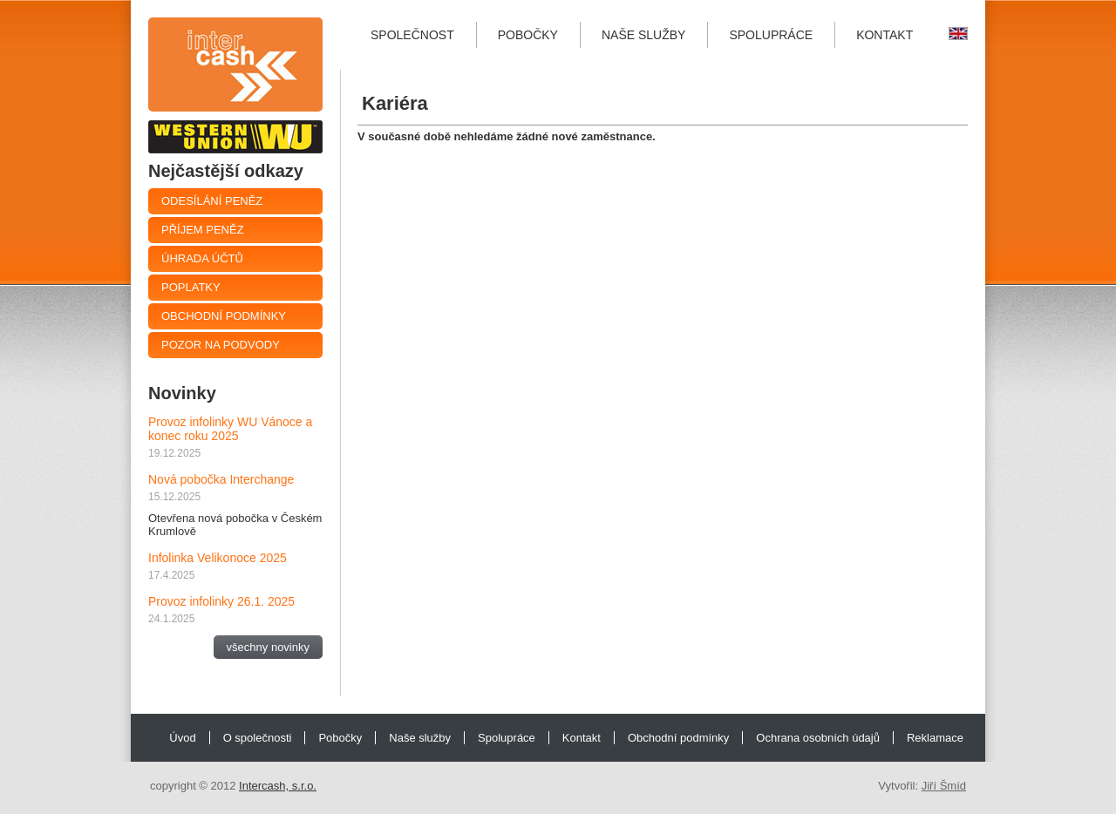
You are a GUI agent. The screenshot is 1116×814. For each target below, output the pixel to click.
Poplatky (191, 287)
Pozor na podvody (220, 344)
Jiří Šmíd (944, 785)
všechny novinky (268, 647)
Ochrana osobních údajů (818, 737)
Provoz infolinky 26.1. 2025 (221, 601)
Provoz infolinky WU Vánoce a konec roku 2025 (230, 429)
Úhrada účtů (202, 258)
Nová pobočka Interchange (221, 479)
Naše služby (643, 35)
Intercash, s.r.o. (277, 785)
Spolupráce (771, 35)
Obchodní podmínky (223, 315)
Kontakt (884, 35)
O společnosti (257, 737)
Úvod (182, 737)
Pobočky (528, 35)
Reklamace (935, 737)
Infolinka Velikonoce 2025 (217, 558)
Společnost (412, 35)
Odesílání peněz (211, 200)
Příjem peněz (202, 229)
